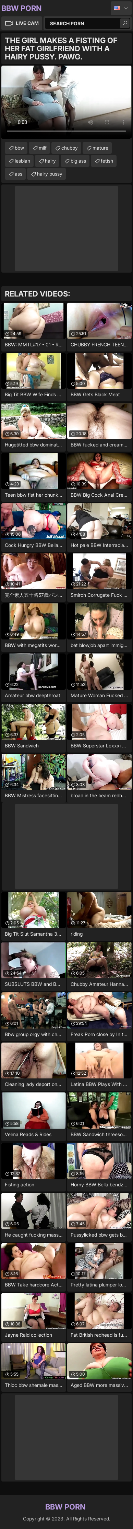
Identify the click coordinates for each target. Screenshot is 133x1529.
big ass (78, 161)
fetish (107, 161)
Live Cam (27, 23)
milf (43, 148)
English (121, 8)
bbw (19, 148)
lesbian (22, 161)
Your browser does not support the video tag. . (66, 102)
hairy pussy (49, 174)
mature (100, 148)
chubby (69, 148)
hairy (50, 161)
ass (18, 174)
